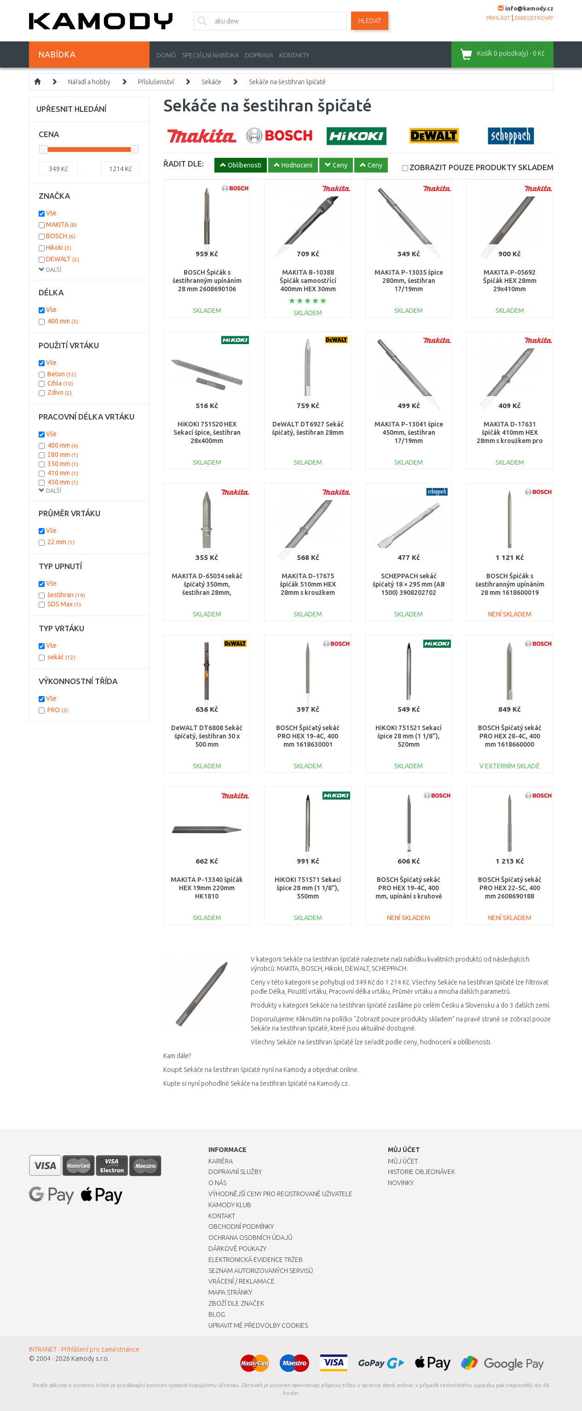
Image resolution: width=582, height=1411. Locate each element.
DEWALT (62, 259)
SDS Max (64, 604)
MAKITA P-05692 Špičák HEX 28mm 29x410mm (509, 281)
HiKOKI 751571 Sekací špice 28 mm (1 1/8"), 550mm (308, 888)
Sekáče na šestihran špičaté (287, 82)
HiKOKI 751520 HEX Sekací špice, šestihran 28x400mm (207, 432)
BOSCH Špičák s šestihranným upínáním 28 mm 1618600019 (509, 584)
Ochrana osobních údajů (250, 1237)
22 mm (61, 542)
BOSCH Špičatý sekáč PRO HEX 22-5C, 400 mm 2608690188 (510, 888)
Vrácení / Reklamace (241, 1281)
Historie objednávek (421, 1171)
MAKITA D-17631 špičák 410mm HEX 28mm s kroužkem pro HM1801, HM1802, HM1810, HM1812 (510, 440)
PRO (57, 710)
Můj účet (403, 1161)
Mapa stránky (230, 1292)
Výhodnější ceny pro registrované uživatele (280, 1194)
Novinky (401, 1182)
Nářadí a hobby (89, 82)
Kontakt (221, 1216)
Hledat (369, 20)
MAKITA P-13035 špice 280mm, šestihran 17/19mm (409, 281)
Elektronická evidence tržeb (255, 1259)
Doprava (259, 55)
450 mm (62, 482)
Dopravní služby (235, 1171)
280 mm (62, 454)
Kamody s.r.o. (90, 1358)
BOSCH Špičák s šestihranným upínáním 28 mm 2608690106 (207, 281)
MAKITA (61, 224)
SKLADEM (481, 167)
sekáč (61, 657)
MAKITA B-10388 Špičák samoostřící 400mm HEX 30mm (308, 281)
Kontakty (294, 55)
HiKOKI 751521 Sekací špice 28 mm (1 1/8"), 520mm (408, 736)
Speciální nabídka (210, 55)
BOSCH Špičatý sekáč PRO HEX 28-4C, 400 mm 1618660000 (510, 736)
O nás (217, 1182)
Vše (51, 213)
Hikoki (58, 247)
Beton (61, 374)
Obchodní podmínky (241, 1226)
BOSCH (60, 236)
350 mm (62, 463)
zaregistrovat (533, 18)
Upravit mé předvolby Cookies (258, 1325)
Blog (216, 1314)
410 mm (62, 473)
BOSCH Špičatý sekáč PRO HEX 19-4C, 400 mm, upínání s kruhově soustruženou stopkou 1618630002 (408, 896)
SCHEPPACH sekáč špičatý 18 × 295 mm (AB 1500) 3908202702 (409, 584)
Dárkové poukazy (237, 1248)
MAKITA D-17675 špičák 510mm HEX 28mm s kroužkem (308, 584)
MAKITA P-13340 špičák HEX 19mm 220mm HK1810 (207, 888)
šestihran (66, 595)
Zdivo (59, 392)
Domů (166, 55)
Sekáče (211, 82)
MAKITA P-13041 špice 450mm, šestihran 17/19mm (409, 432)
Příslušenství (156, 82)
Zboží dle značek (236, 1303)
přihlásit (498, 18)
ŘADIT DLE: (183, 163)
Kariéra (220, 1161)
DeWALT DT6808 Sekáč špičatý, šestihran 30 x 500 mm (206, 736)
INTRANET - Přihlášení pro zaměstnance (84, 1349)
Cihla (60, 383)
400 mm (62, 321)
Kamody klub (229, 1205)
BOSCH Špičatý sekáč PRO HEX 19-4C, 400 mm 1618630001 (308, 736)
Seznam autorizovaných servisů (260, 1270)
